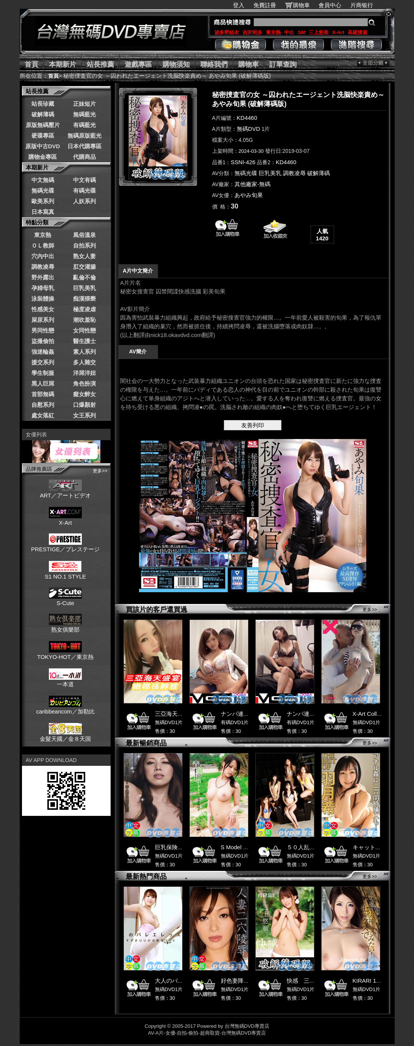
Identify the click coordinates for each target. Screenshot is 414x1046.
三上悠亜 (318, 32)
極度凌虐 (84, 309)
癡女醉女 (84, 394)
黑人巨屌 (42, 383)
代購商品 (84, 157)
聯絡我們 (214, 64)
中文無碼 (42, 180)
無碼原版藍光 (84, 135)
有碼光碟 (84, 190)
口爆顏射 (84, 404)
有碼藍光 (84, 125)
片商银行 (365, 5)
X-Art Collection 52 (376, 713)
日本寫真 (42, 212)
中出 (289, 32)
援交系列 (42, 362)
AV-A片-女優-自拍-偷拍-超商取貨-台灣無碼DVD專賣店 (207, 1033)
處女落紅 (42, 415)
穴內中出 (42, 256)
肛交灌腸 (84, 266)
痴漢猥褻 (84, 298)
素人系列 (84, 351)
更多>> (100, 471)
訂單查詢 (283, 64)
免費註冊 (264, 5)
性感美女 (42, 309)
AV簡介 (138, 351)
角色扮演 (84, 383)
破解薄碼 (42, 114)
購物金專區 (42, 157)
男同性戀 (42, 330)
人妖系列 (84, 201)
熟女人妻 (84, 256)
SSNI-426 (243, 162)
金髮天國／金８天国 (65, 735)
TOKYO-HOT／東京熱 (65, 653)
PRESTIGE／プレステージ (65, 545)
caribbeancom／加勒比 (65, 708)
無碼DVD (248, 128)
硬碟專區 (42, 135)
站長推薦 (100, 64)
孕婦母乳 (42, 288)
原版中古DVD (42, 146)
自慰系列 (42, 404)
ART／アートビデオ (65, 492)
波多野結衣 (226, 32)
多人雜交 (84, 362)
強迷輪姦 (42, 351)
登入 (238, 5)
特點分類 (37, 222)
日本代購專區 (84, 146)
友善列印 (252, 425)
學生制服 (42, 373)
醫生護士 (84, 341)
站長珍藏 (42, 103)
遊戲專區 (138, 64)
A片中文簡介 (138, 271)
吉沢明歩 (252, 32)
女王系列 (84, 415)
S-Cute (65, 599)
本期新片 (62, 64)
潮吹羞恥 (84, 320)
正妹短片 (84, 103)
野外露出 (42, 277)
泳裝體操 (42, 298)
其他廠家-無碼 (252, 184)
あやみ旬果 (248, 195)
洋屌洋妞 (84, 373)
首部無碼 (42, 394)
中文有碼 (84, 180)
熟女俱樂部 (65, 626)
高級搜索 (357, 32)
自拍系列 (84, 245)
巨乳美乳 (84, 288)
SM (301, 32)
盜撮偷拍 (42, 341)
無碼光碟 (42, 190)
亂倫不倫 (84, 277)
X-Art (338, 32)
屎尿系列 (42, 320)
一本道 (65, 680)
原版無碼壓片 (43, 125)
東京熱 (273, 32)
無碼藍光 (84, 114)
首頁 (31, 64)
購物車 (301, 5)
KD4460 (247, 117)
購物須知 (176, 64)
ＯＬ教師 (42, 245)
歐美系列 (42, 201)
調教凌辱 (42, 266)
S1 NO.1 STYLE (65, 573)
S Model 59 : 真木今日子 (252, 847)
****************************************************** (252, 308)
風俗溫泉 (84, 235)
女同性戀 (84, 330)
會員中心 (330, 5)
